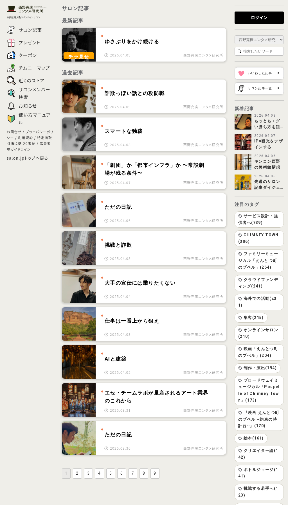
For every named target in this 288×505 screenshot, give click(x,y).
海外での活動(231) (257, 301)
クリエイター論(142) (258, 453)
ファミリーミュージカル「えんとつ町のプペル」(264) (258, 261)
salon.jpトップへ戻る (27, 158)
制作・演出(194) (257, 368)
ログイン (259, 17)
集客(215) (251, 317)
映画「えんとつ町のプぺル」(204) (258, 352)
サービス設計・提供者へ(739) (258, 219)
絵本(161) (251, 438)
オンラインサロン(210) (258, 333)
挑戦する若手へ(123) (258, 491)
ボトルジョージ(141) (258, 473)
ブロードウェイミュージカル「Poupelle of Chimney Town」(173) (259, 390)
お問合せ (14, 131)
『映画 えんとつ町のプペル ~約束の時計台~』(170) (259, 419)
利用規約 (25, 137)
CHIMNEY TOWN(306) (258, 238)
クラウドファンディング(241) (258, 283)
